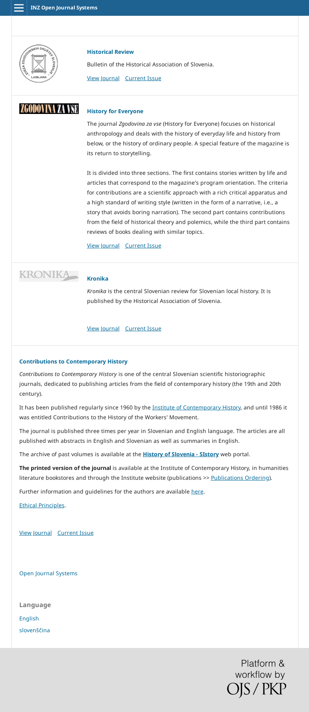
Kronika (97, 278)
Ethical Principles (42, 505)
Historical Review (110, 51)
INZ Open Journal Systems (64, 7)
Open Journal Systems (48, 573)
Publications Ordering (240, 477)
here (197, 491)
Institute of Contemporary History (196, 407)
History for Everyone (115, 111)
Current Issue (143, 78)
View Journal (103, 78)
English (29, 618)
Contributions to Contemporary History (73, 361)
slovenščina (34, 630)
